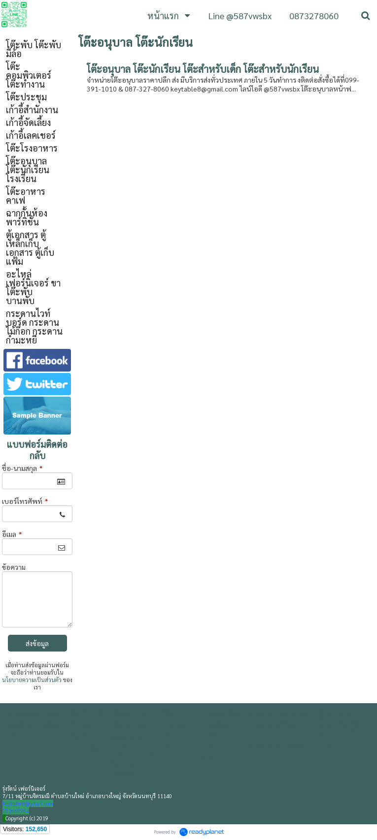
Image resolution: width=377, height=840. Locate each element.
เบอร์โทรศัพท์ (25, 501)
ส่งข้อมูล (37, 643)
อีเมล (12, 533)
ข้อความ (14, 566)
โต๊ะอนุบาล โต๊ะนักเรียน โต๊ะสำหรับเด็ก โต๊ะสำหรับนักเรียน (203, 68)
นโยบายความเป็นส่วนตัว (32, 680)
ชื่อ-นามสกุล (22, 468)
